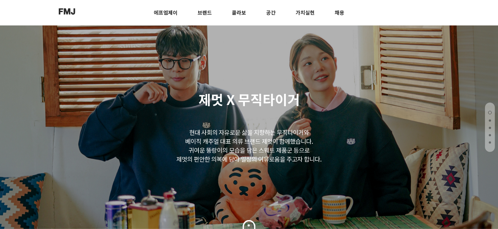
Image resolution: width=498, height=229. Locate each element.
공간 (271, 12)
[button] (490, 112)
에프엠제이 (166, 12)
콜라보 (239, 12)
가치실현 (305, 12)
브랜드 (205, 12)
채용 (339, 12)
